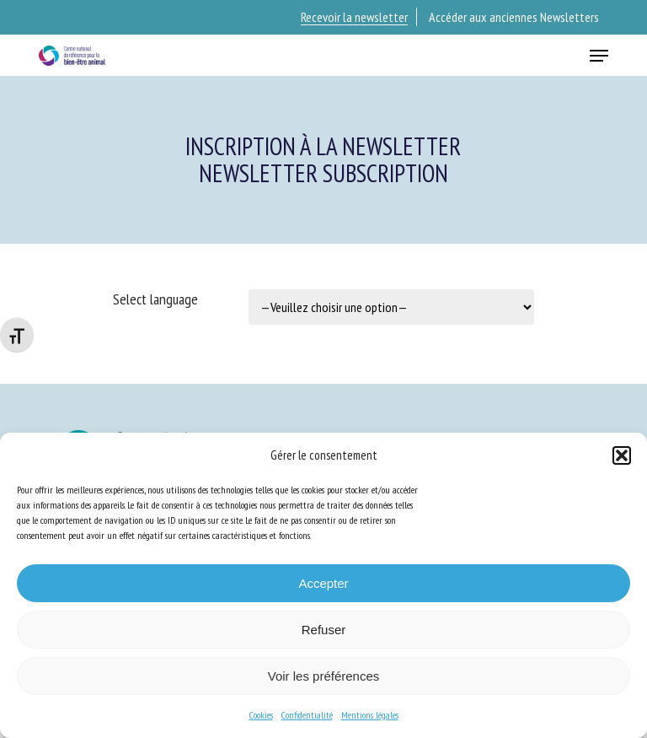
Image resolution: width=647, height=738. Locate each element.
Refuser (324, 629)
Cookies (261, 714)
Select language (155, 299)
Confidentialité (307, 714)
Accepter (323, 583)
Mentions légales (369, 714)
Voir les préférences (324, 676)
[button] (621, 455)
